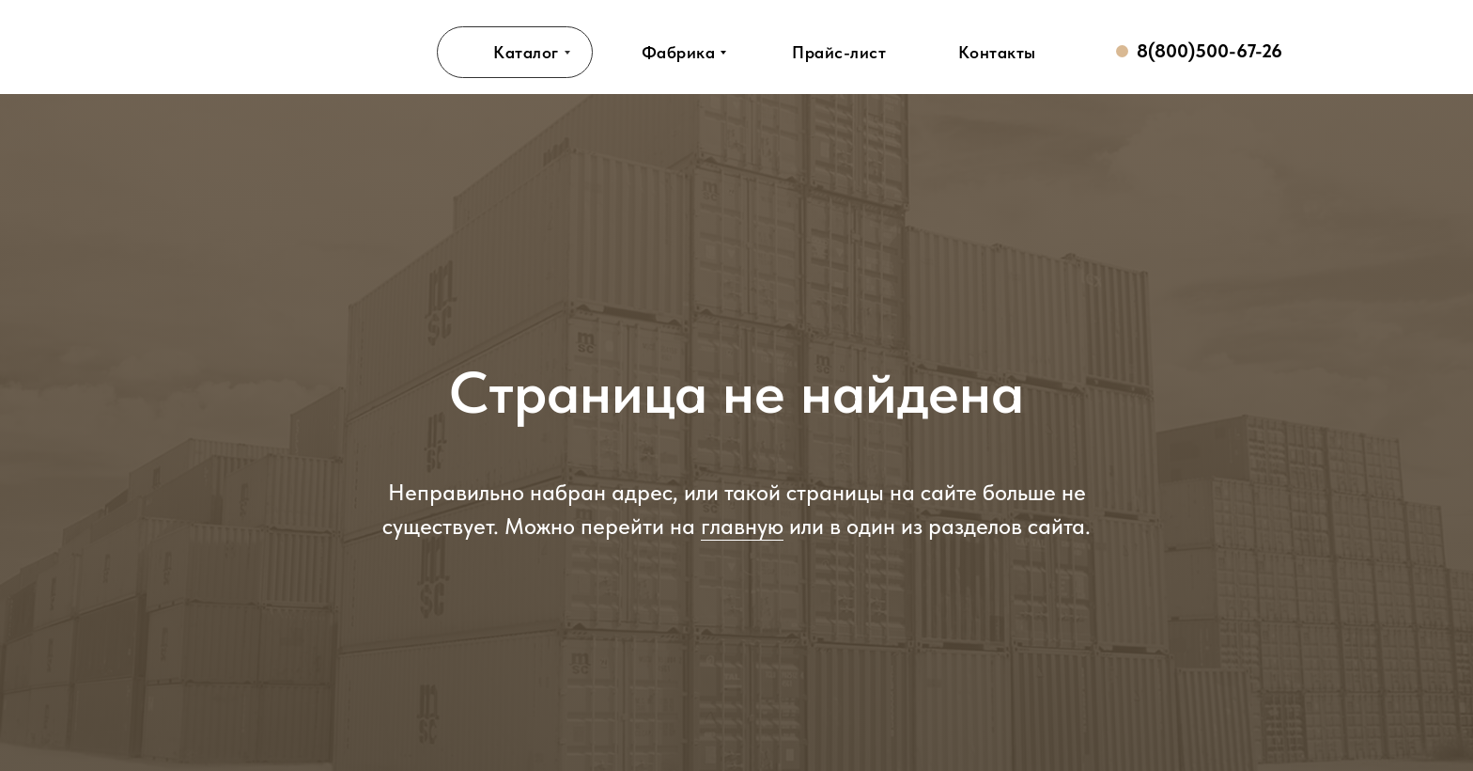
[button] (838, 52)
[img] (283, 51)
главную (742, 526)
